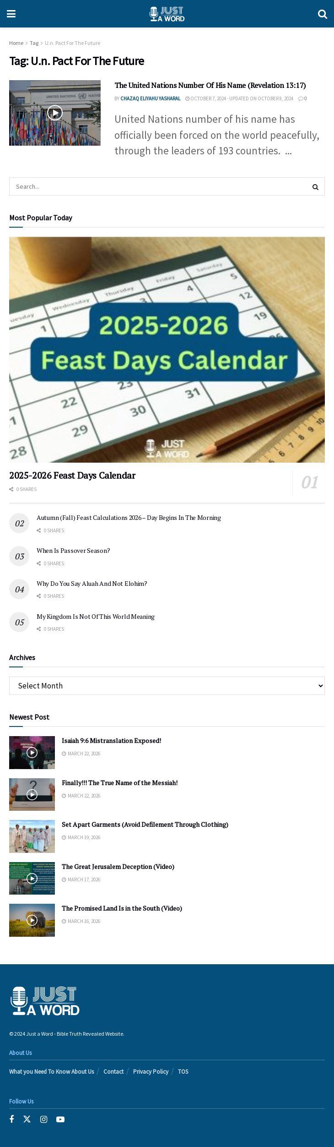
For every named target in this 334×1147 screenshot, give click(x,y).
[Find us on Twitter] (27, 1120)
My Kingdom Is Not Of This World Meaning (96, 616)
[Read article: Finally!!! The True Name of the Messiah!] (32, 794)
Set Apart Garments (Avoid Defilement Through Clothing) (145, 824)
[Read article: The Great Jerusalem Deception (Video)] (32, 878)
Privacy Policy (150, 1072)
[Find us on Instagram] (43, 1120)
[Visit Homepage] (167, 14)
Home (16, 42)
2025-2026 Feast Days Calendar (72, 475)
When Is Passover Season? (73, 550)
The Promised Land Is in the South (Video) (122, 908)
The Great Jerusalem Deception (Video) (118, 866)
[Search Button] (322, 13)
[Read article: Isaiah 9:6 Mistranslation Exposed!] (32, 752)
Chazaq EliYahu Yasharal (150, 98)
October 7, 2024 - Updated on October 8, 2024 (239, 98)
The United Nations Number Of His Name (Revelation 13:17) (210, 85)
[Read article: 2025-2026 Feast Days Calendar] (167, 350)
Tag (34, 42)
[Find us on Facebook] (11, 1120)
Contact (113, 1072)
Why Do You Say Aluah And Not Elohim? (92, 583)
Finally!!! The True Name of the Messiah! (120, 782)
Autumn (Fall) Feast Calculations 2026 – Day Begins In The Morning (129, 517)
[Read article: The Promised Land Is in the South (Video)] (32, 920)
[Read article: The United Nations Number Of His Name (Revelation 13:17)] (55, 113)
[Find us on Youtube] (60, 1120)
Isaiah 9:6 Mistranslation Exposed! (111, 740)
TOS (183, 1072)
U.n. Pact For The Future (72, 42)
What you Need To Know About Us (51, 1072)
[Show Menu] (11, 13)
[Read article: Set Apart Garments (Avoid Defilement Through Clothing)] (32, 836)
